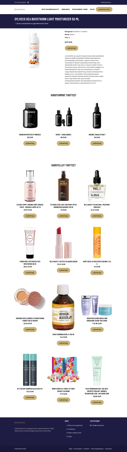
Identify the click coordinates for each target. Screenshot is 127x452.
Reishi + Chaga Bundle (63, 134)
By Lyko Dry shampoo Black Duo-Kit (30, 389)
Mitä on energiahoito (50, 9)
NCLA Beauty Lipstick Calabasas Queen (63, 261)
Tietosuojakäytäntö (97, 449)
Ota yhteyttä (78, 449)
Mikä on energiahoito (75, 425)
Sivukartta (108, 449)
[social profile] (28, 2)
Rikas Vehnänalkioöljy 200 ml (63, 334)
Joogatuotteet (104, 9)
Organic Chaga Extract (97, 134)
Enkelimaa (66, 9)
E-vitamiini (83, 32)
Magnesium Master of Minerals (30, 134)
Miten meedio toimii (80, 9)
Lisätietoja (71, 48)
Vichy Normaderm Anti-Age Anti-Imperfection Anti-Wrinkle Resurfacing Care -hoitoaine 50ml (97, 391)
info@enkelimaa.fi (106, 2)
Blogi (92, 9)
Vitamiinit (76, 32)
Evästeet (86, 449)
